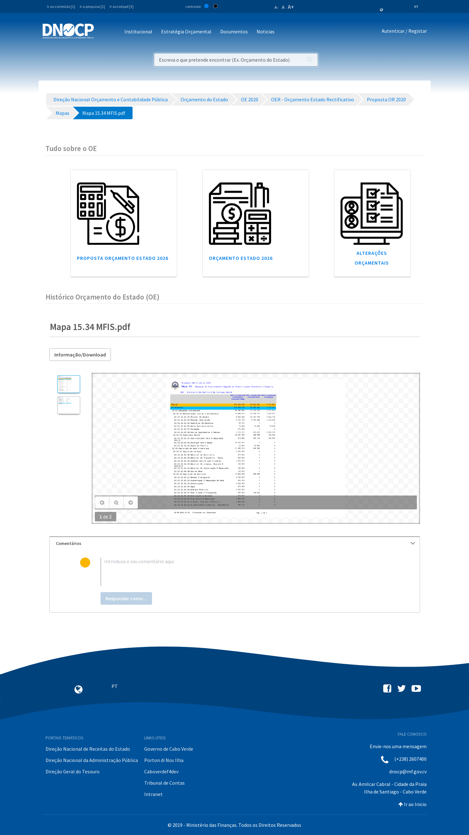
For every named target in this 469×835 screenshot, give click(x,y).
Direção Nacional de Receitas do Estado (88, 749)
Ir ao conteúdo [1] (61, 6)
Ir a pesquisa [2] (92, 6)
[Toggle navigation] (102, 32)
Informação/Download (80, 354)
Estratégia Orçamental (186, 31)
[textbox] (245, 572)
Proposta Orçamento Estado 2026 (122, 258)
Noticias (266, 31)
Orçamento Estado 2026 (241, 258)
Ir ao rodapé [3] (122, 6)
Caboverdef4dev (161, 771)
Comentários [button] (235, 543)
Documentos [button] (234, 31)
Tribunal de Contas (164, 783)
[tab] (235, 543)
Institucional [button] (138, 31)
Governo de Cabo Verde (168, 749)
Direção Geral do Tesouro (73, 771)
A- (277, 7)
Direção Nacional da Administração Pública (92, 760)
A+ (291, 6)
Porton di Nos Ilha (163, 760)
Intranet (153, 794)
